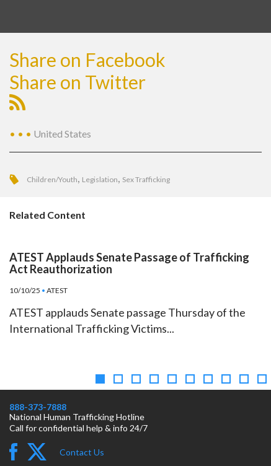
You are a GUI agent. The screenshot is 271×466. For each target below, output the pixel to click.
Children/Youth (52, 179)
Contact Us (82, 452)
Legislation (100, 179)
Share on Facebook (87, 59)
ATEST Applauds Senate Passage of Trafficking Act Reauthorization (129, 263)
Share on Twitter (77, 82)
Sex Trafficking (146, 179)
